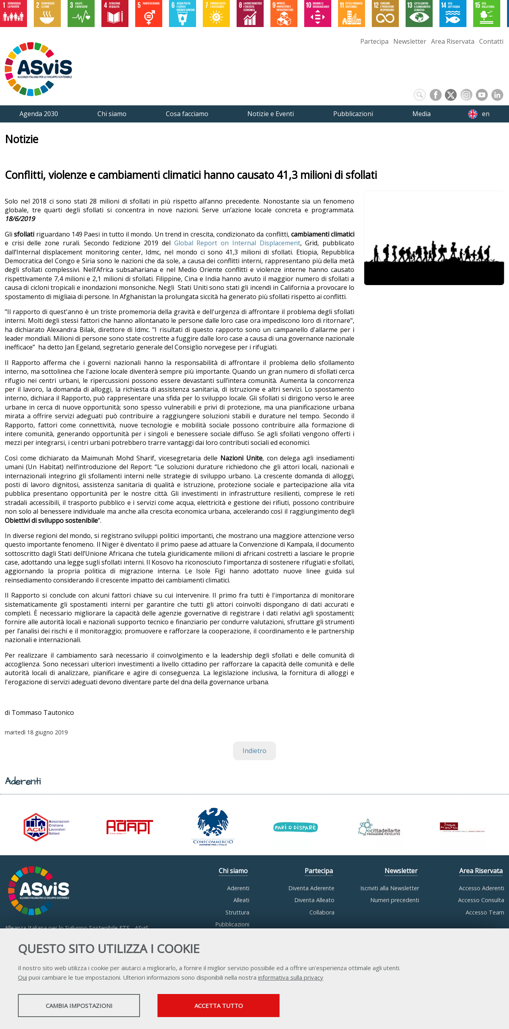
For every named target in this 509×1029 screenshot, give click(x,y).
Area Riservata (452, 41)
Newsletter (409, 41)
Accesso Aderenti (481, 888)
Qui (22, 977)
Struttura (237, 912)
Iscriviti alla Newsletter (389, 888)
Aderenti (238, 888)
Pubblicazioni (232, 924)
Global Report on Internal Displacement (237, 243)
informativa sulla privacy (290, 977)
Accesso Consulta (481, 900)
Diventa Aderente (311, 888)
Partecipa (374, 41)
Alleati (241, 900)
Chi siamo (233, 870)
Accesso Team (485, 912)
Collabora (321, 912)
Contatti (491, 41)
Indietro (254, 750)
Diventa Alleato (314, 900)
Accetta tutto (224, 1006)
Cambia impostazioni (80, 1006)
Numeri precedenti (394, 900)
